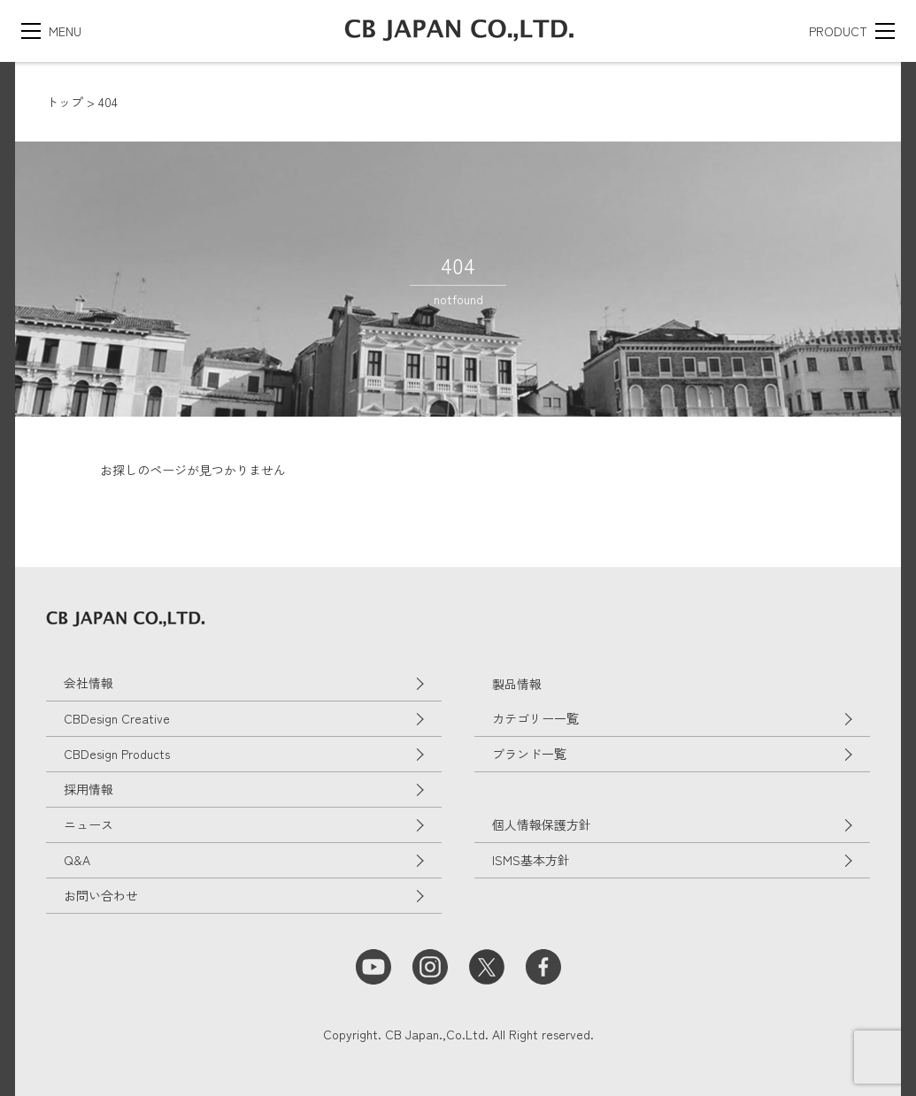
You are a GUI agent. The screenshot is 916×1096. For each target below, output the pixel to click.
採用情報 (88, 789)
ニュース (88, 824)
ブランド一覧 (529, 754)
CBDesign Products (117, 754)
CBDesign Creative (117, 718)
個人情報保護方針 (541, 824)
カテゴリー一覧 (535, 718)
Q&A (77, 860)
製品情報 (517, 684)
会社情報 (88, 683)
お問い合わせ (101, 895)
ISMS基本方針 (531, 860)
